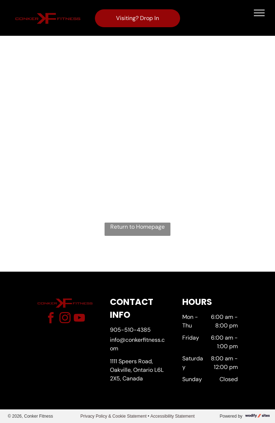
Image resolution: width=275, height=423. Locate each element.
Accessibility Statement (172, 416)
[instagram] (64, 319)
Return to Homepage (137, 226)
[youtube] (79, 319)
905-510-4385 (130, 330)
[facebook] (50, 319)
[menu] (259, 13)
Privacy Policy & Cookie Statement (113, 416)
